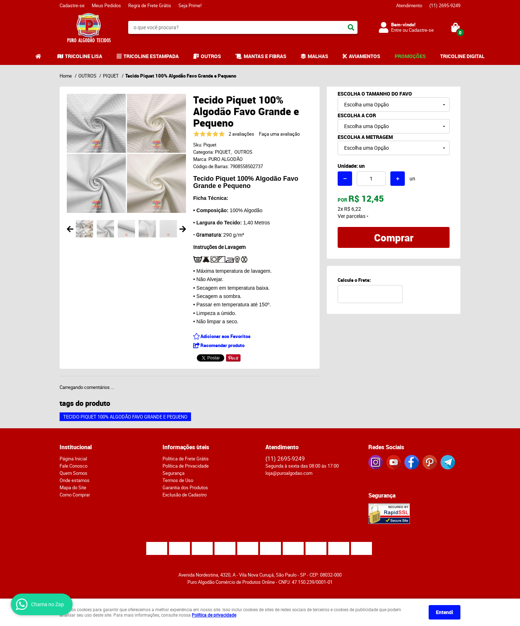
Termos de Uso (177, 480)
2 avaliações (241, 134)
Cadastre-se (72, 5)
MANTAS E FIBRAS (265, 56)
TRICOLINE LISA (83, 56)
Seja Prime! (190, 5)
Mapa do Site (73, 487)
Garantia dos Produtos (185, 487)
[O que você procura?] (351, 27)
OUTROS (211, 56)
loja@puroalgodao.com (288, 473)
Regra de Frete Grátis (149, 5)
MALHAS (318, 56)
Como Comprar (75, 494)
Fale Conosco (73, 466)
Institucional (76, 447)
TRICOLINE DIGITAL (462, 56)
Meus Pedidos (106, 5)
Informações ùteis (185, 447)
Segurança (173, 473)
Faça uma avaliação (279, 134)
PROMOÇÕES (410, 56)
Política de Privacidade (185, 466)
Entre (396, 30)
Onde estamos (75, 480)
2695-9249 (444, 5)
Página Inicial (73, 458)
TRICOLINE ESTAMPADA (151, 56)
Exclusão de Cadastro (184, 494)
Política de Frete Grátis (185, 458)
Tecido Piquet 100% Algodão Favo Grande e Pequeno (125, 416)
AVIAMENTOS (364, 56)
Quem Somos (73, 473)
